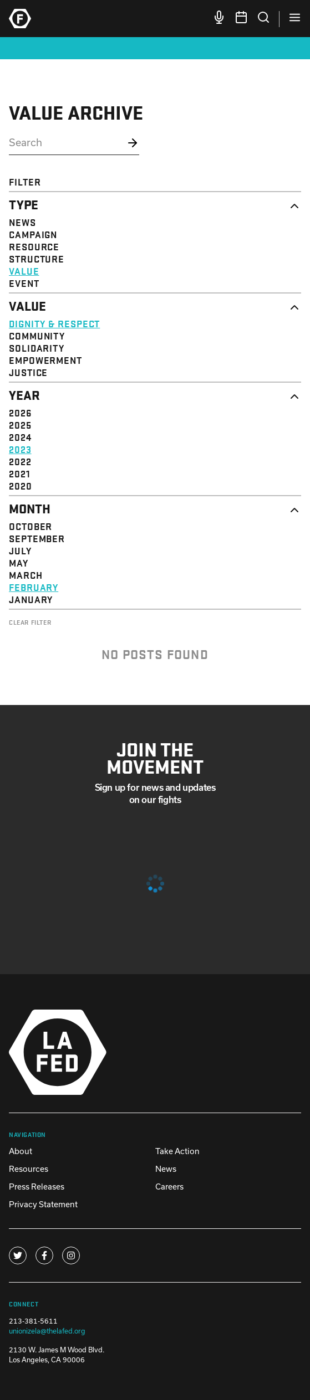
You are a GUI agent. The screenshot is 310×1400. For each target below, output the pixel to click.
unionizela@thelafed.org (47, 1331)
